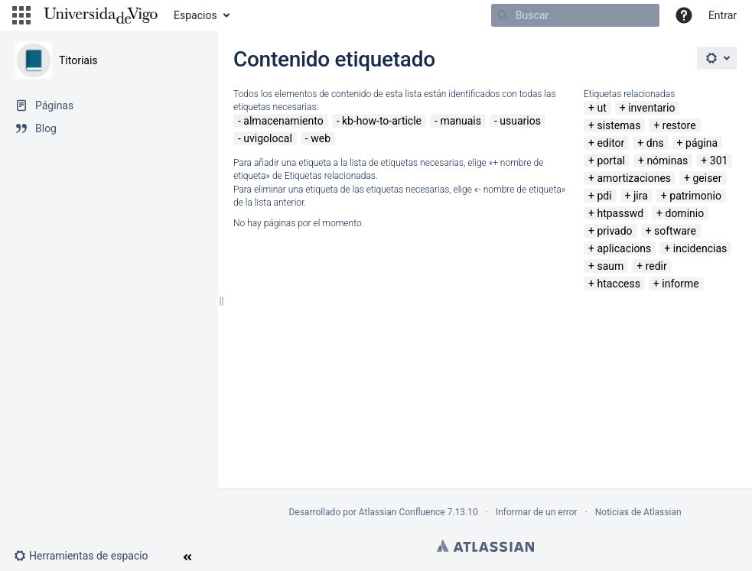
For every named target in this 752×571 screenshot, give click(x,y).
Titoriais (78, 60)
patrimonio (695, 196)
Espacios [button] (195, 15)
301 (719, 160)
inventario (651, 108)
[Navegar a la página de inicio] (100, 15)
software (675, 231)
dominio (684, 213)
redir (656, 266)
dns (655, 143)
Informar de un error (537, 512)
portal (611, 160)
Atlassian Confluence (402, 512)
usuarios (520, 121)
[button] (21, 15)
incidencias (700, 248)
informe (680, 283)
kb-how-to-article (382, 121)
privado (614, 231)
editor (610, 143)
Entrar (722, 15)
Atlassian (485, 546)
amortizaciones (634, 178)
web (320, 138)
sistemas (618, 125)
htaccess (618, 283)
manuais (460, 121)
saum (610, 266)
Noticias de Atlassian (638, 512)
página (701, 143)
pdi (604, 196)
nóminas (667, 160)
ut (601, 108)
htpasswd (620, 213)
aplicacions (624, 248)
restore (679, 125)
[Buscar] (575, 15)
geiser (706, 178)
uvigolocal (267, 138)
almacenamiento (283, 121)
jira (640, 196)
